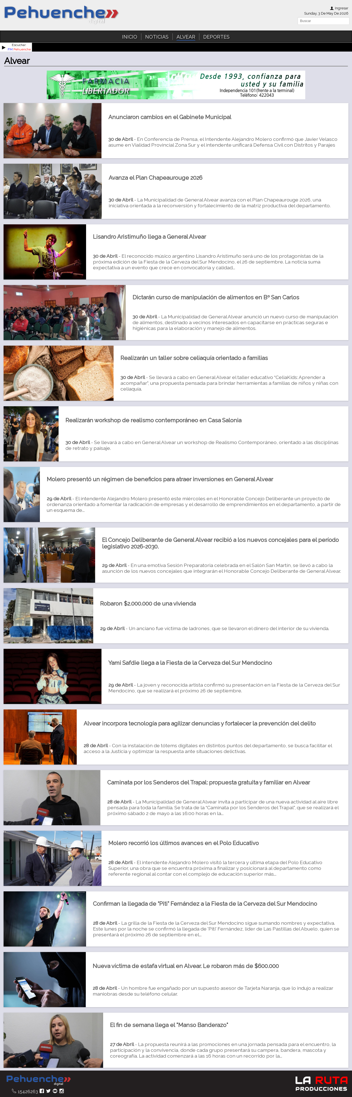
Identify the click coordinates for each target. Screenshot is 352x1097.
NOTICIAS (157, 37)
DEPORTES (216, 37)
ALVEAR (186, 37)
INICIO (129, 37)
